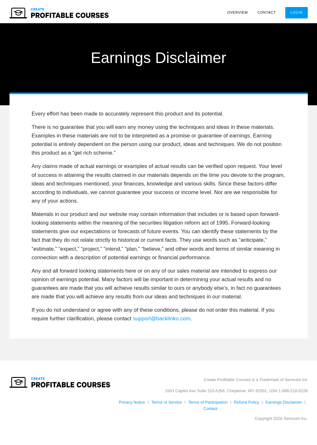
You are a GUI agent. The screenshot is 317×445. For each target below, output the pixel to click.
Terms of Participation (208, 404)
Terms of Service (166, 404)
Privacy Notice (132, 404)
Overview (237, 12)
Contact (267, 12)
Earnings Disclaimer (284, 404)
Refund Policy (246, 404)
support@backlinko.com (161, 321)
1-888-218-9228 (293, 393)
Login (296, 12)
